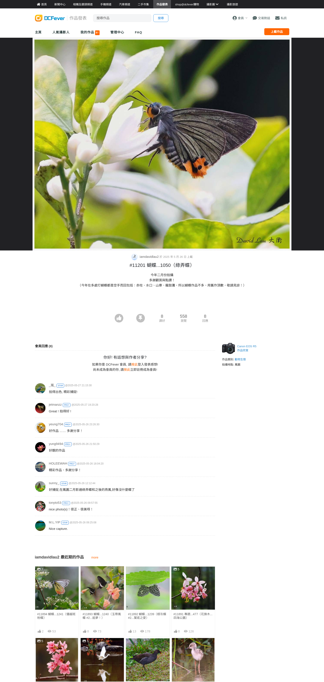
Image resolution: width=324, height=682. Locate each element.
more (95, 557)
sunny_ (54, 483)
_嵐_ (52, 385)
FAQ (138, 32)
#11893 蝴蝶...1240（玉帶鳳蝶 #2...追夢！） (102, 615)
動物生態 (240, 359)
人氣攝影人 (61, 32)
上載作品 (277, 31)
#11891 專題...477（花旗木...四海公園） (193, 615)
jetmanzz (55, 404)
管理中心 (117, 32)
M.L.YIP (54, 522)
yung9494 (56, 444)
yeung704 (56, 424)
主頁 (38, 32)
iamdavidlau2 (145, 256)
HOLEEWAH (58, 463)
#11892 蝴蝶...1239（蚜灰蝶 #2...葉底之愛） (147, 615)
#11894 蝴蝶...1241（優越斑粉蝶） (56, 615)
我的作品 (90, 32)
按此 (134, 364)
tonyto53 (55, 502)
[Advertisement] (162, 302)
